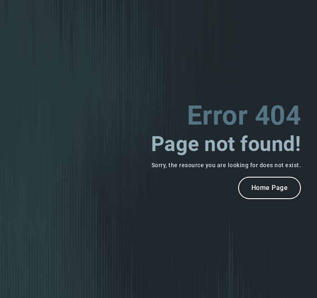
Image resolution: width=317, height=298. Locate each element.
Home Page (269, 188)
